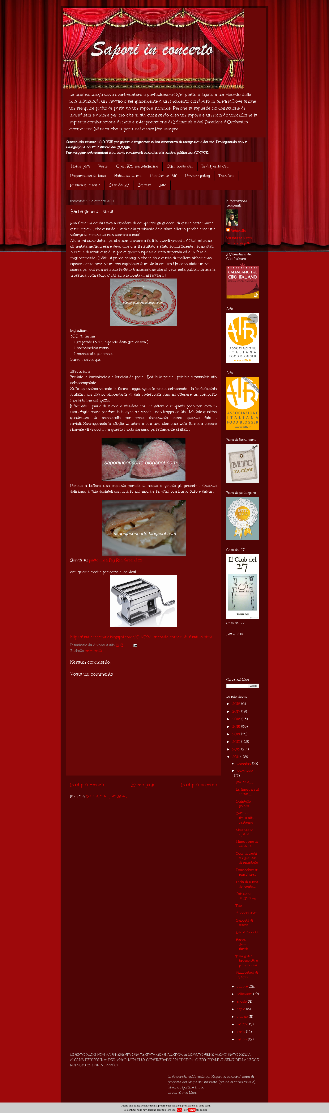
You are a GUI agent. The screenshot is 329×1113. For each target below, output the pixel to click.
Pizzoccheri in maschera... (247, 872)
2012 (236, 749)
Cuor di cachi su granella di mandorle (247, 858)
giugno (243, 1016)
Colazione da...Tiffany (246, 896)
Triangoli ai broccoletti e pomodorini (247, 960)
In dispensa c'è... (215, 166)
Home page (80, 166)
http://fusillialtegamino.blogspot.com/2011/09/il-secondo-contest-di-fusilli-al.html (141, 637)
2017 (236, 711)
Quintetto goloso (243, 803)
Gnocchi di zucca (244, 922)
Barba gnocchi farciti (243, 944)
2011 (236, 757)
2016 (237, 719)
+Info (192, 1109)
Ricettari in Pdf (163, 175)
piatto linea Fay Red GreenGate (116, 560)
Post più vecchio (199, 784)
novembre (245, 771)
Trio (239, 905)
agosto (242, 1001)
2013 (236, 741)
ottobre (243, 986)
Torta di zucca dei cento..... (247, 884)
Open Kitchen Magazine (137, 166)
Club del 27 (119, 185)
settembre (245, 994)
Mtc (162, 185)
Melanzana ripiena (245, 832)
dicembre (244, 763)
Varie (103, 166)
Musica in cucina (85, 185)
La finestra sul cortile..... (247, 791)
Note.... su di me (127, 175)
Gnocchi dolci (246, 913)
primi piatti (93, 651)
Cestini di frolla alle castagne (244, 817)
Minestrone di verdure (247, 843)
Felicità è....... (244, 782)
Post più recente (87, 784)
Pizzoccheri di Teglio (247, 974)
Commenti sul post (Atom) (106, 796)
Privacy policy (197, 175)
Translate (226, 175)
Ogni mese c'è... (180, 166)
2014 (236, 734)
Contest (144, 185)
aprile (241, 1031)
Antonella (238, 231)
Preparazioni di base (88, 175)
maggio (243, 1024)
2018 (236, 703)
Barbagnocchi (247, 932)
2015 (236, 726)
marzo (242, 1039)
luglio (241, 1009)
